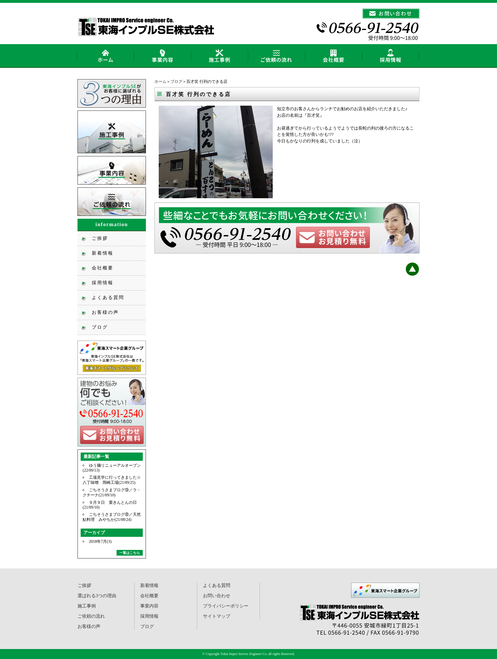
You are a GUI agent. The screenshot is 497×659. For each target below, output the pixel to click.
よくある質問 (108, 297)
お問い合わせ (216, 595)
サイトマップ (216, 616)
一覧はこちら (129, 553)
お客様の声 (105, 312)
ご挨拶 (100, 238)
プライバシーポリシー (225, 605)
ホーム (160, 81)
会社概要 (102, 267)
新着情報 (102, 253)
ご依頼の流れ (91, 616)
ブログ (176, 81)
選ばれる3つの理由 (97, 595)
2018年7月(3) (100, 541)
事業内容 (149, 605)
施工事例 (87, 605)
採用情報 (102, 282)
